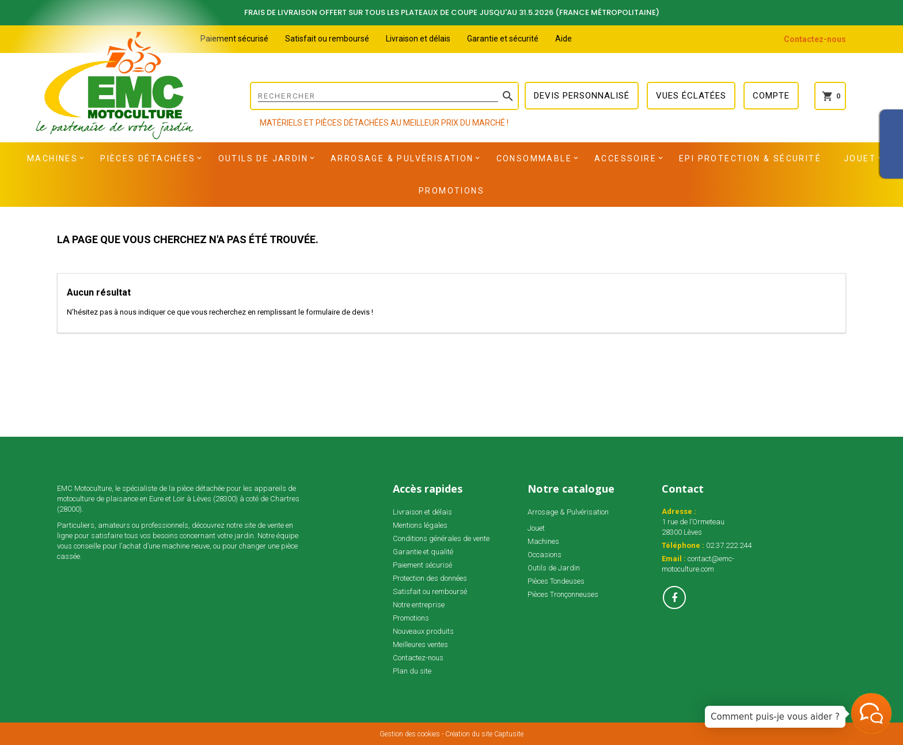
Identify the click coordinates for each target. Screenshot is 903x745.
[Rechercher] (384, 96)
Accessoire (625, 158)
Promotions (451, 190)
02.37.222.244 (729, 545)
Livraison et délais (418, 38)
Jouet (860, 158)
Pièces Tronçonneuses (563, 594)
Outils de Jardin (263, 158)
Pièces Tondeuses (556, 581)
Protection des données (430, 578)
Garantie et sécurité (502, 38)
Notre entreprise (419, 604)
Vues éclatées (691, 95)
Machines (52, 158)
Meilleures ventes (420, 644)
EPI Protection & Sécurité (750, 158)
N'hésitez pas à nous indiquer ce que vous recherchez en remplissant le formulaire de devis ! (220, 312)
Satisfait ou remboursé (327, 38)
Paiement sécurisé (234, 38)
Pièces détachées (147, 158)
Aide (563, 38)
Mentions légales (420, 525)
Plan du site (412, 671)
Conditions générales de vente (441, 538)
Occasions (544, 554)
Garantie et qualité (423, 551)
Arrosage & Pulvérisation (402, 158)
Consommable (534, 158)
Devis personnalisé (581, 95)
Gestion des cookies (410, 734)
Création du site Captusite (484, 734)
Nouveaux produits (423, 631)
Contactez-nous (815, 39)
